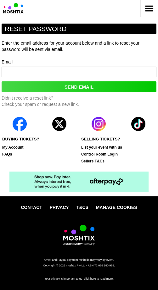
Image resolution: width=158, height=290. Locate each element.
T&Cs (82, 207)
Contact (31, 207)
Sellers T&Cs (92, 161)
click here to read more (98, 278)
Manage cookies (116, 207)
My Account (13, 147)
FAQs (7, 154)
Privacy (59, 207)
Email (79, 68)
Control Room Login (99, 154)
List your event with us (101, 147)
